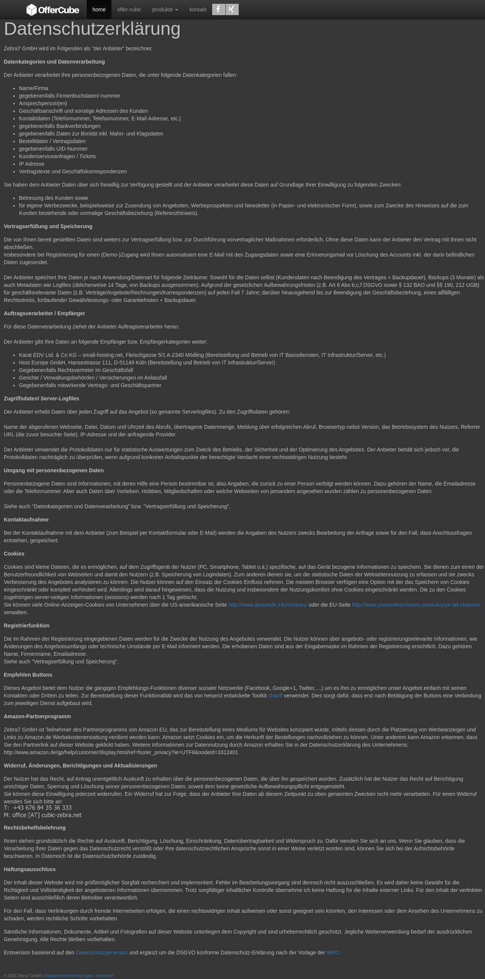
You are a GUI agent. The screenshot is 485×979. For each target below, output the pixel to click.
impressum (104, 976)
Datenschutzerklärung (62, 976)
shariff (275, 696)
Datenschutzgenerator (102, 952)
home (99, 9)
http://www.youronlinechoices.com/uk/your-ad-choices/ (416, 605)
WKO (333, 952)
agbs (88, 976)
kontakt (198, 9)
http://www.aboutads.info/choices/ (267, 605)
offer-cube (129, 9)
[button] (218, 9)
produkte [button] (165, 9)
